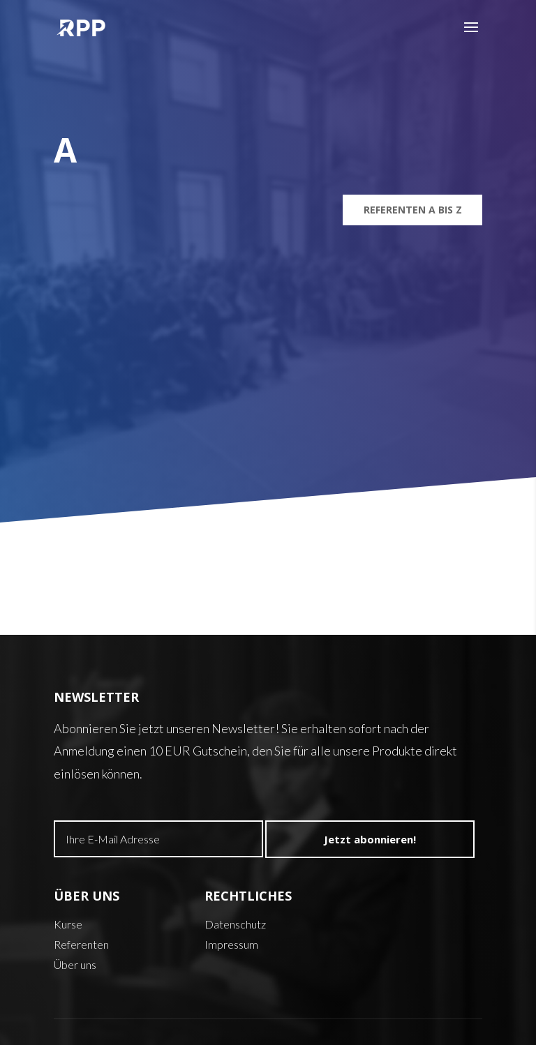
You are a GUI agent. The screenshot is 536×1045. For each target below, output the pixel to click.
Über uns (75, 964)
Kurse (68, 924)
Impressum (231, 944)
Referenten (81, 944)
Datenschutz (235, 924)
